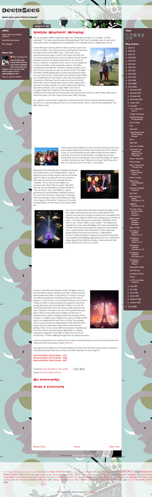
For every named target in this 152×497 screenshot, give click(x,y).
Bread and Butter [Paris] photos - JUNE (50, 358)
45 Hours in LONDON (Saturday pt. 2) (137, 247)
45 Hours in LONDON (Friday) (134, 262)
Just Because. (135, 270)
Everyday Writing (45, 475)
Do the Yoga (29, 475)
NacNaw (88, 477)
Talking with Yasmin (61, 480)
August (133, 103)
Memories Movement (59, 477)
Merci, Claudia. (135, 177)
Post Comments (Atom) (82, 456)
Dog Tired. (133, 193)
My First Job (76, 477)
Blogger (92, 492)
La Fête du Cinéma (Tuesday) (137, 281)
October (133, 96)
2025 (130, 51)
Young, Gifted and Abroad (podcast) (12, 35)
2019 (130, 70)
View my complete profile (11, 77)
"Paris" (132, 277)
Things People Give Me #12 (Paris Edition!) (137, 134)
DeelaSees (21, 10)
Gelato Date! (135, 227)
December (134, 90)
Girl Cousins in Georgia (87, 475)
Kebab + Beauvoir (136, 158)
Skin (131, 126)
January (133, 302)
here (70, 343)
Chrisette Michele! (137, 114)
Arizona (89, 472)
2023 (130, 57)
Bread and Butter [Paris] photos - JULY (50, 356)
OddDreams (107, 477)
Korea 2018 (41, 477)
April (132, 293)
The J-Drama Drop (83, 480)
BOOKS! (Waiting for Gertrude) (136, 118)
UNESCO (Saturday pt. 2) (137, 205)
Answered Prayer (77, 472)
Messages (133, 129)
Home (77, 447)
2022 (130, 61)
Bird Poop (133, 143)
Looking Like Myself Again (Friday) (136, 172)
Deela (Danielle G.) (20, 57)
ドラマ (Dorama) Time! (140, 480)
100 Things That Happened (14, 472)
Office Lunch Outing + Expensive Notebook (135, 221)
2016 (130, 80)
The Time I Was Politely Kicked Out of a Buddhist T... (136, 212)
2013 (130, 306)
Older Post (114, 447)
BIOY (116, 472)
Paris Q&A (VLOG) (137, 267)
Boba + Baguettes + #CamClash (137, 166)
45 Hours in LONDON (36, 472)
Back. (132, 139)
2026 (130, 48)
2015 (130, 83)
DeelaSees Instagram (10, 40)
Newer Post (39, 447)
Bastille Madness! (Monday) (137, 189)
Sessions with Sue (37, 480)
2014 (130, 87)
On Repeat (119, 477)
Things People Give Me (110, 480)
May (132, 289)
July (131, 106)
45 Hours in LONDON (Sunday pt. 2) (136, 233)
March (133, 296)
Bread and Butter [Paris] (50, 373)
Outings (133, 477)
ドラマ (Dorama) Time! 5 (136, 110)
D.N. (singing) (7, 44)
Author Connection (104, 472)
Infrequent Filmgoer (126, 475)
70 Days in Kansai (56, 472)
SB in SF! (20, 480)
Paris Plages (135, 162)
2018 (130, 74)
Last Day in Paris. (137, 146)
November (134, 93)
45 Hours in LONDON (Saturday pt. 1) (137, 254)
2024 (130, 54)
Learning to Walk (137, 274)
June (132, 286)
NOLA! (97, 477)
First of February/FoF (64, 475)
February (134, 299)
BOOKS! (127, 471)
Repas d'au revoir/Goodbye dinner (136, 183)
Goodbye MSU (105, 475)
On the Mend (135, 122)
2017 (130, 77)
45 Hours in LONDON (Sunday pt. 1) (136, 240)
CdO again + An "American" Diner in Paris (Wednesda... (136, 152)
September (134, 99)
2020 (130, 67)
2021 (130, 64)
